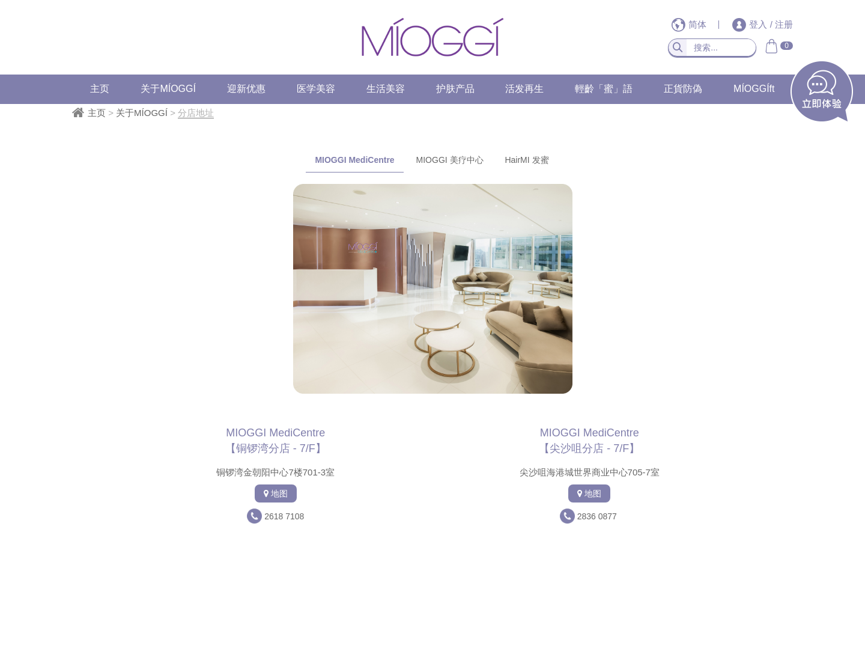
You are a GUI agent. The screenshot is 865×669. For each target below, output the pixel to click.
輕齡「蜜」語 (604, 89)
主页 (99, 89)
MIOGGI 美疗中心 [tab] (450, 160)
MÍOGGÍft (753, 89)
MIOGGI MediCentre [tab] (354, 160)
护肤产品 (455, 89)
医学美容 (316, 89)
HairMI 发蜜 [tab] (526, 160)
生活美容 (385, 89)
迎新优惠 (246, 89)
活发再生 (524, 89)
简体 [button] (690, 24)
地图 (276, 493)
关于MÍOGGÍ (168, 89)
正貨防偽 (683, 89)
